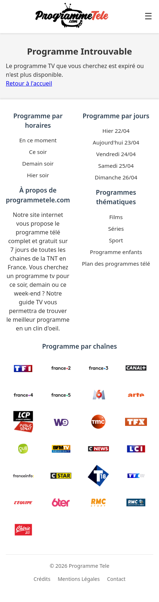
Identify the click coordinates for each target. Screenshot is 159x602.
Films (116, 217)
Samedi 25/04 (115, 165)
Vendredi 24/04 (116, 154)
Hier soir (38, 175)
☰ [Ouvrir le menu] (148, 16)
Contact (116, 578)
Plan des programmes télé (116, 263)
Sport (116, 240)
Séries (116, 228)
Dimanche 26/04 (116, 177)
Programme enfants (116, 252)
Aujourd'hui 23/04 (116, 142)
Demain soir (38, 163)
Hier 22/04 (115, 130)
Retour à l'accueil (29, 83)
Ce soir (38, 151)
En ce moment (38, 140)
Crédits (42, 578)
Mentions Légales (79, 578)
